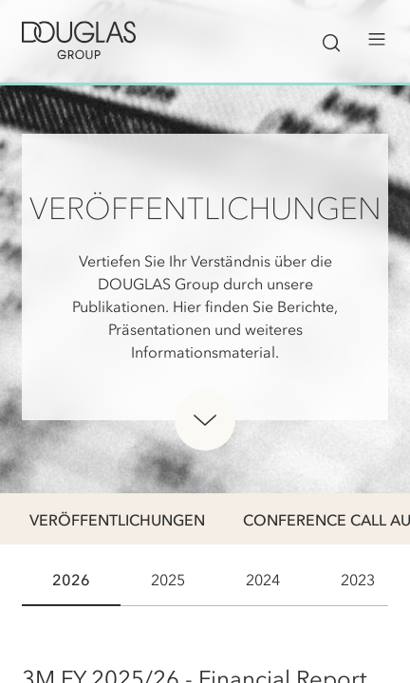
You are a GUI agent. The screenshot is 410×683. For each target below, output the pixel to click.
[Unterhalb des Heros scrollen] (205, 420)
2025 (168, 579)
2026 (71, 579)
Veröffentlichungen (117, 519)
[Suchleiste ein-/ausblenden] (331, 40)
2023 (358, 579)
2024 (263, 579)
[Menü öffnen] (377, 40)
